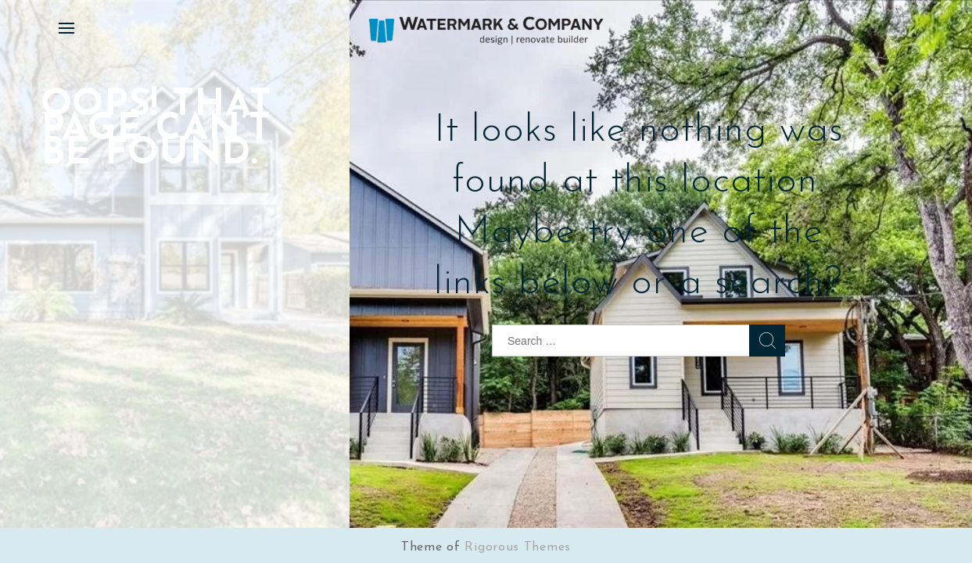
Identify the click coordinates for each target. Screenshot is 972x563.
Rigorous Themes (517, 547)
